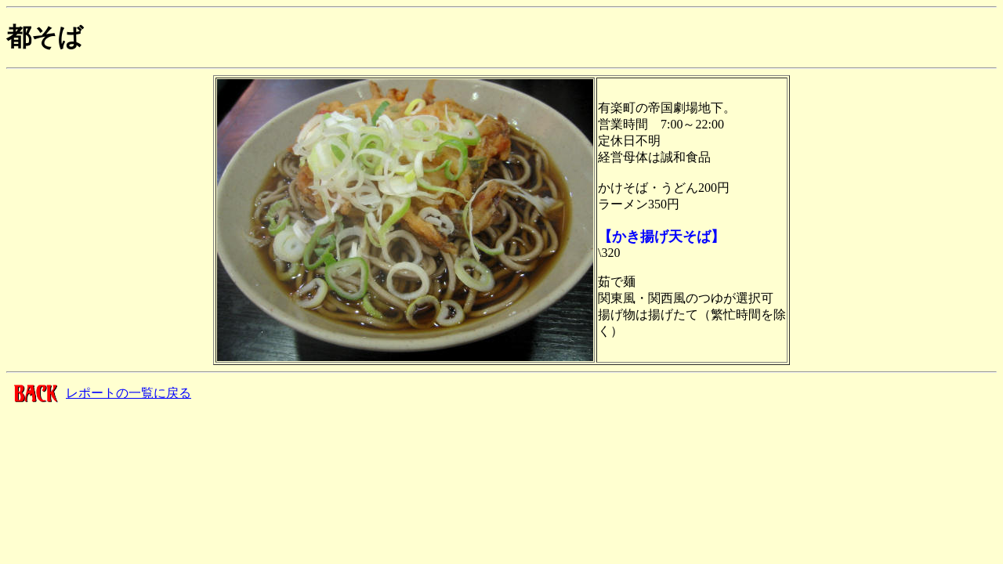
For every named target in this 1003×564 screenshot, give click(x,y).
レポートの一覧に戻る (128, 393)
